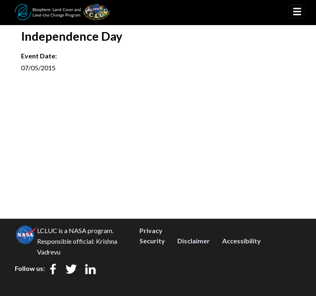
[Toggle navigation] (297, 11)
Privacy (151, 230)
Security (152, 241)
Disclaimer (193, 241)
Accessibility (241, 241)
